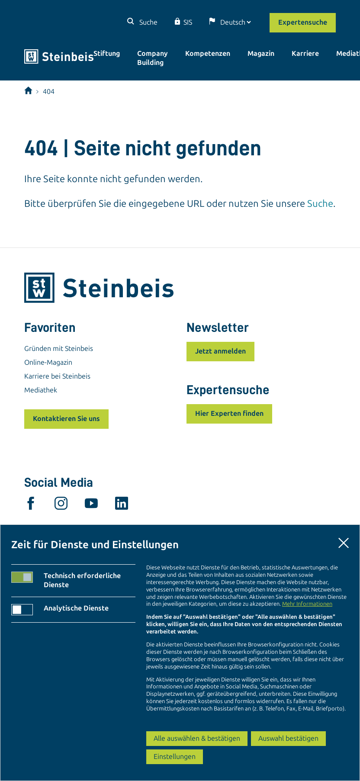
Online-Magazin (48, 362)
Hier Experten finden (229, 413)
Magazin (261, 53)
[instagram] (61, 505)
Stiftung (106, 53)
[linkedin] (121, 505)
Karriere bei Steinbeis (57, 376)
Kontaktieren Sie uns (66, 419)
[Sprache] (235, 22)
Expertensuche (302, 22)
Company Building (152, 58)
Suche (148, 22)
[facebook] (30, 505)
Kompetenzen (207, 53)
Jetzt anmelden (220, 351)
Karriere (305, 53)
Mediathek (40, 390)
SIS (187, 22)
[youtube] (91, 505)
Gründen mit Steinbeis (58, 348)
